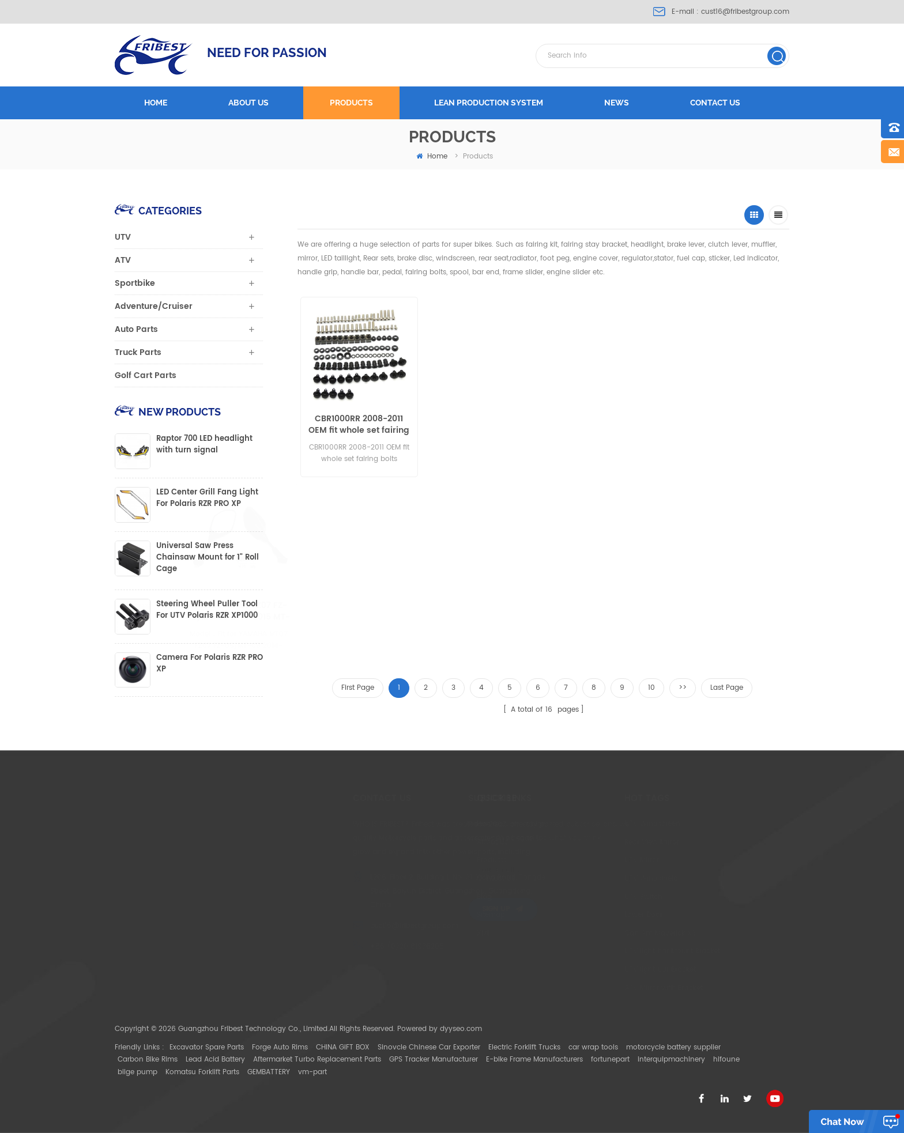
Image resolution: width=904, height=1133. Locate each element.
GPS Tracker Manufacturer (433, 1059)
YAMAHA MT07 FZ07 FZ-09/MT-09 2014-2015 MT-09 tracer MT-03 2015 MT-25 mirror (272, 611)
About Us (458, 842)
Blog (450, 897)
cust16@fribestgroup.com (745, 11)
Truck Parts (138, 352)
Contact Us (462, 878)
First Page (357, 687)
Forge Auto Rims (280, 1047)
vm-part (312, 1072)
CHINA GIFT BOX (343, 1047)
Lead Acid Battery (215, 1059)
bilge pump (137, 1072)
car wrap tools (593, 1047)
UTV (123, 237)
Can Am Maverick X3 (619, 933)
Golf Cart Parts (145, 375)
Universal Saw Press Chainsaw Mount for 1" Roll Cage (207, 558)
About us (248, 102)
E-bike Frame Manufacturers (534, 1059)
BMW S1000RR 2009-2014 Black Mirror (371, 611)
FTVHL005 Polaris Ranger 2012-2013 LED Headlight (477, 424)
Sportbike (135, 283)
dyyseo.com (461, 1029)
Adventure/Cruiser (154, 306)
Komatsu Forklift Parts (202, 1072)
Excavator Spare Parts (207, 1047)
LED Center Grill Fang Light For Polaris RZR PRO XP (207, 498)
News (616, 102)
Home (155, 102)
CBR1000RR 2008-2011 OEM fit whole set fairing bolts (357, 424)
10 (651, 687)
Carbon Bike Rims (148, 1059)
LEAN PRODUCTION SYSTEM (488, 102)
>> (683, 687)
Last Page (726, 687)
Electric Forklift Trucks (524, 1047)
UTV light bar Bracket (619, 969)
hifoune (726, 1059)
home (431, 156)
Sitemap (457, 914)
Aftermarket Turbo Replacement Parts (317, 1059)
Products (351, 102)
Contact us (715, 102)
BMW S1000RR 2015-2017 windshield (594, 424)
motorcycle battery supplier (673, 1047)
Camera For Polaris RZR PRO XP (209, 663)
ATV (123, 260)
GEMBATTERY (268, 1072)
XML (450, 933)
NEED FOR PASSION (267, 52)
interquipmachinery (671, 1059)
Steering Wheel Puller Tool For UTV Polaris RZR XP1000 (207, 610)
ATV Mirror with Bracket (622, 988)
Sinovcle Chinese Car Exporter (429, 1047)
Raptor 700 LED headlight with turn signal (204, 444)
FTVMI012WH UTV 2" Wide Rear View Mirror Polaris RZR (708, 424)
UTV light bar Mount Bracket (631, 951)
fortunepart (610, 1059)
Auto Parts (136, 329)
